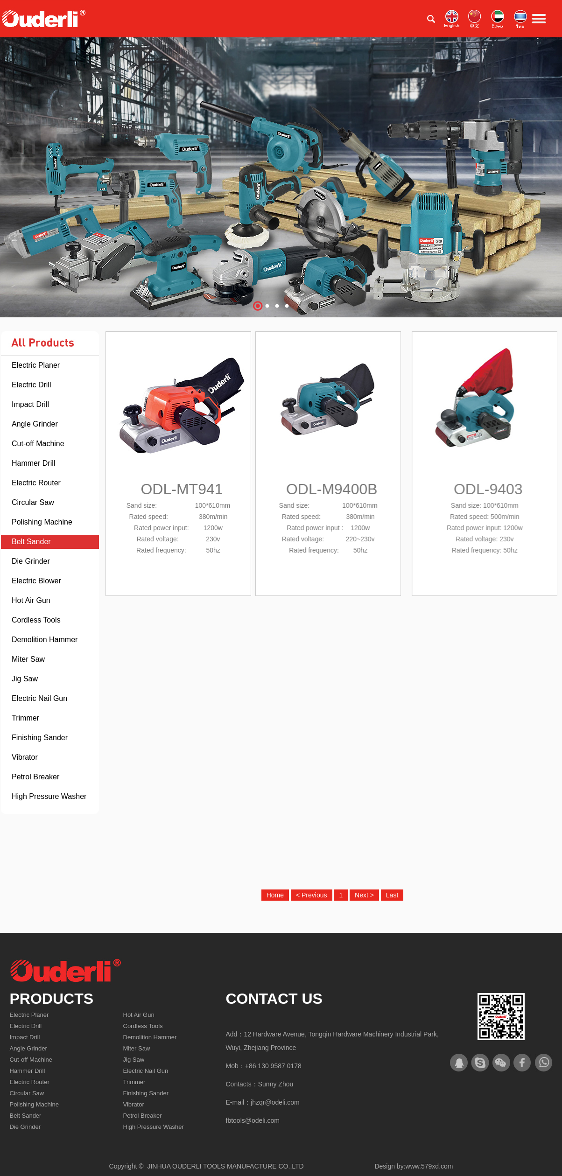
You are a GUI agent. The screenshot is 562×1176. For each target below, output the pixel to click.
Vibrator (25, 757)
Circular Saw (33, 502)
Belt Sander (31, 542)
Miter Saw (28, 659)
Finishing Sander (40, 738)
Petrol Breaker (35, 777)
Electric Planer (36, 365)
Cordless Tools (36, 620)
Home (275, 895)
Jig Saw (25, 679)
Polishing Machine (42, 522)
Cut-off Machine (38, 444)
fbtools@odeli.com (253, 1120)
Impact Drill (30, 404)
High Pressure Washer (49, 796)
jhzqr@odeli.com (275, 1102)
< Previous (311, 895)
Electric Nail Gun (39, 698)
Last (392, 895)
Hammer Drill (33, 463)
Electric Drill (31, 385)
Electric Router (36, 483)
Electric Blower (36, 581)
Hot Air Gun (31, 600)
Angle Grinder (35, 424)
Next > (364, 895)
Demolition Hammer (44, 640)
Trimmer (25, 718)
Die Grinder (31, 561)
